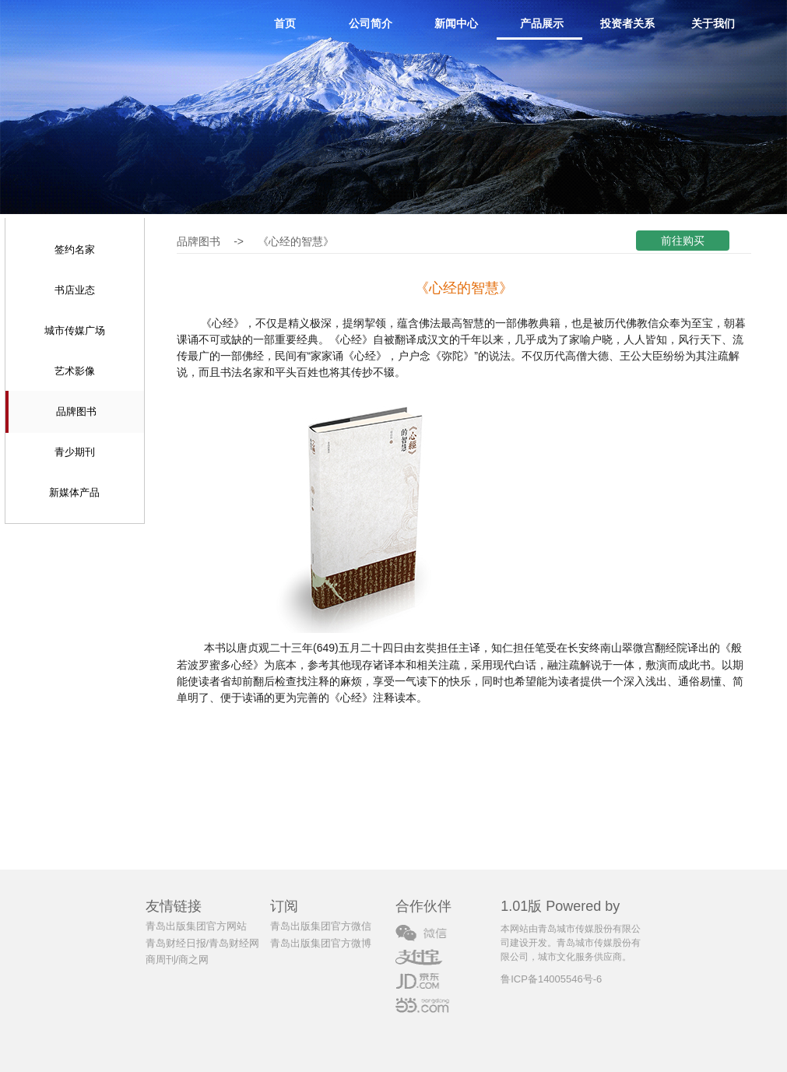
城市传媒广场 (74, 330)
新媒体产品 (74, 492)
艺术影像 (74, 371)
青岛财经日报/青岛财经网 (203, 943)
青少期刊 (74, 452)
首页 (285, 23)
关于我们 (713, 23)
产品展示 (542, 23)
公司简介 (370, 23)
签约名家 (74, 249)
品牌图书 (76, 411)
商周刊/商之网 (177, 959)
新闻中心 (456, 23)
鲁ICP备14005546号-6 (551, 979)
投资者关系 (627, 23)
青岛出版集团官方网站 (196, 926)
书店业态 (74, 290)
